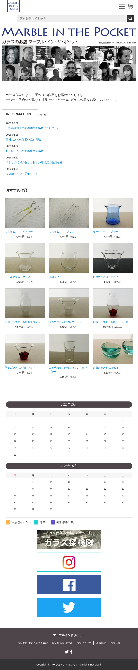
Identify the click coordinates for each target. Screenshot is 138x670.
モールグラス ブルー (105, 231)
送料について (84, 643)
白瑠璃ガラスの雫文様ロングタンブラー (68, 369)
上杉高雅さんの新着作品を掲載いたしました (33, 128)
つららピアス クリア (61, 231)
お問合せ (115, 643)
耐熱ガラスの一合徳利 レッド (110, 322)
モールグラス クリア (17, 276)
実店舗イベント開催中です (22, 173)
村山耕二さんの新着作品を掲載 (24, 150)
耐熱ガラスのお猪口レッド (20, 367)
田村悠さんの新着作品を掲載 (23, 139)
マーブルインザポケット (69, 635)
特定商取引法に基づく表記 (33, 643)
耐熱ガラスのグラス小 (105, 276)
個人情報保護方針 (62, 643)
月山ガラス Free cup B (105, 367)
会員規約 (101, 643)
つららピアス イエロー (19, 231)
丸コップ (54, 276)
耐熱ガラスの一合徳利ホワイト (22, 322)
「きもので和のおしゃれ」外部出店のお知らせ (34, 162)
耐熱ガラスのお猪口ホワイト (65, 321)
